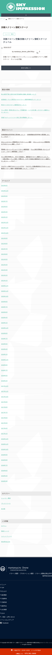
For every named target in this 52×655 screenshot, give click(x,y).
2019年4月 (4, 349)
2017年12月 (4, 386)
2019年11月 (4, 328)
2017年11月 (4, 391)
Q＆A (3, 613)
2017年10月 (4, 396)
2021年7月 (4, 249)
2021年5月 (4, 259)
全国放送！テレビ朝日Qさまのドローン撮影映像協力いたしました (21, 99)
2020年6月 (4, 312)
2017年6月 (4, 418)
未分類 (3, 509)
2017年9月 (4, 402)
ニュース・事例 (6, 498)
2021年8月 (4, 243)
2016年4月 (4, 476)
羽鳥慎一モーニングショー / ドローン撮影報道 (15, 149)
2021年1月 (4, 280)
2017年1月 (4, 433)
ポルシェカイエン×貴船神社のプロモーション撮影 (16, 142)
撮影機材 (4, 595)
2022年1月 (4, 217)
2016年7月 (4, 465)
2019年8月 (4, 333)
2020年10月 (4, 296)
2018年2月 (4, 381)
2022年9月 (4, 196)
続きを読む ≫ (26, 68)
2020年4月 (4, 317)
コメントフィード (6, 536)
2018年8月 (4, 365)
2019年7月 (4, 338)
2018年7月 (4, 370)
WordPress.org (5, 541)
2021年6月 (4, 254)
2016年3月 (4, 481)
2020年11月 (4, 291)
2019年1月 (4, 354)
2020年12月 (4, 286)
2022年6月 (4, 206)
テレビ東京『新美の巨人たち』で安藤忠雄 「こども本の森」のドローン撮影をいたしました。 (25, 111)
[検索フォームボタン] (49, 82)
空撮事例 (4, 598)
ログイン (3, 526)
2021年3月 (4, 270)
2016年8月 (4, 460)
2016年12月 (4, 439)
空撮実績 (4, 602)
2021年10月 (4, 233)
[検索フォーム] (24, 81)
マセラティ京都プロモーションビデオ (12, 166)
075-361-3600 (26, 653)
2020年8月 (4, 301)
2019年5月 (4, 344)
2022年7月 (4, 201)
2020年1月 (4, 323)
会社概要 (4, 609)
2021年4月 (4, 265)
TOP (2, 587)
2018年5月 (4, 375)
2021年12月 (4, 222)
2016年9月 (4, 455)
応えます (4, 591)
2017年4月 (4, 428)
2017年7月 (4, 412)
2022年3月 (4, 212)
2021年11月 (4, 228)
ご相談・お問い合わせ (8, 617)
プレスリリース (6, 503)
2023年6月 (4, 185)
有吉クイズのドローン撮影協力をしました (14, 105)
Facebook (5, 623)
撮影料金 (4, 606)
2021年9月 (4, 238)
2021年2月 (4, 275)
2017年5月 (4, 423)
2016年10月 (4, 449)
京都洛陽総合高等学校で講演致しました (13, 134)
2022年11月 (4, 191)
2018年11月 (4, 360)
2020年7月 (4, 307)
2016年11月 (4, 444)
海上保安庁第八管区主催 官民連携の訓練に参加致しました (18, 94)
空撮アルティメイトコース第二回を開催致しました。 (17, 117)
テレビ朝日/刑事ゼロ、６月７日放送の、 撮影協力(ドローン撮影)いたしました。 (25, 157)
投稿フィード (5, 531)
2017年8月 (4, 407)
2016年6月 (4, 470)
